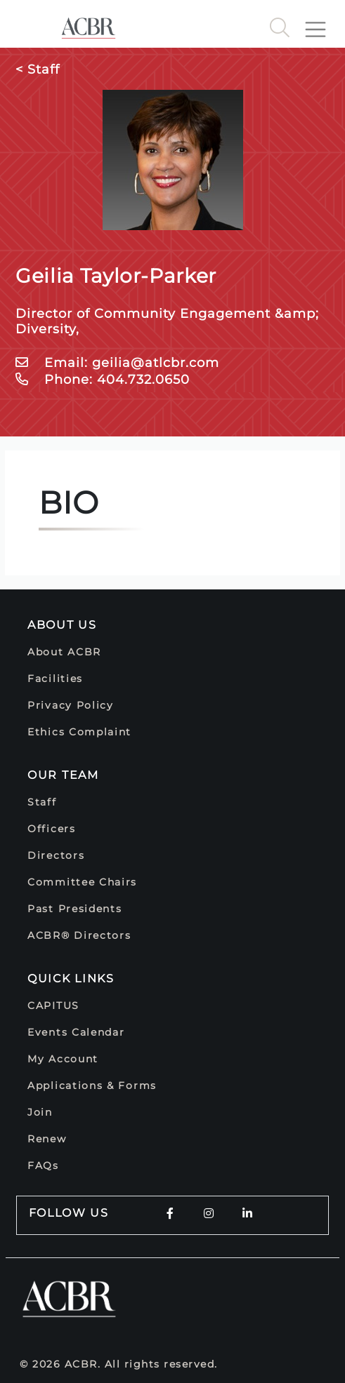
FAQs (43, 1165)
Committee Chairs (82, 882)
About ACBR (64, 652)
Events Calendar (76, 1032)
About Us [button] (62, 625)
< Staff (37, 69)
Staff (42, 802)
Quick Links (71, 978)
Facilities (55, 678)
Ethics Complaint (79, 732)
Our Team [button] (63, 775)
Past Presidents (74, 908)
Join (40, 1112)
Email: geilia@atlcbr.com (117, 362)
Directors (55, 855)
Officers (51, 828)
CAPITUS (53, 1005)
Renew (47, 1139)
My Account (62, 1059)
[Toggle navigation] (321, 24)
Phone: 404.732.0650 (102, 379)
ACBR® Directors (79, 935)
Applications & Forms (92, 1085)
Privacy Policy (70, 705)
